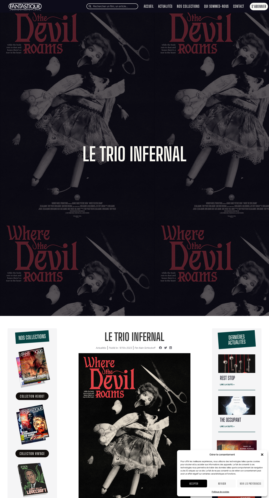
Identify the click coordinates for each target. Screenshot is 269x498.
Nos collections (188, 6)
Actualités (165, 6)
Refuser (222, 483)
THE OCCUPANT (230, 420)
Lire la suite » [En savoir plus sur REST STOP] (227, 384)
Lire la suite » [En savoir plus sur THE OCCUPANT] (227, 426)
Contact (238, 6)
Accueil (149, 6)
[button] (262, 454)
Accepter (193, 483)
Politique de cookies (220, 491)
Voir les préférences (250, 483)
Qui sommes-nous (216, 6)
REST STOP (227, 378)
